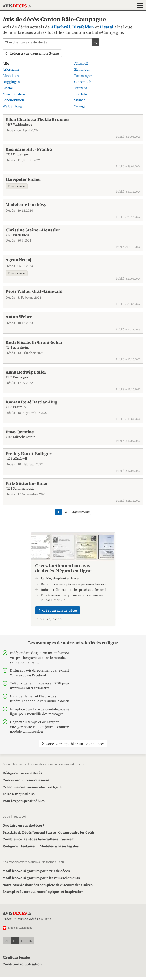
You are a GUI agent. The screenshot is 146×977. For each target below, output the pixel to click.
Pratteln (80, 94)
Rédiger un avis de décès (22, 773)
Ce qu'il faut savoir (15, 816)
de (6, 941)
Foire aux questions (49, 619)
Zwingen (81, 106)
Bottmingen (83, 75)
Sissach (80, 100)
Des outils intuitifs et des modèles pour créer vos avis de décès (43, 764)
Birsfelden (83, 27)
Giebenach (82, 81)
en (30, 941)
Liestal (106, 27)
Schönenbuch (13, 100)
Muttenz (80, 87)
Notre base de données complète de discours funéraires (47, 884)
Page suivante (81, 512)
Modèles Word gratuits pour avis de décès (36, 870)
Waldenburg (12, 106)
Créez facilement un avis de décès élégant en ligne (63, 568)
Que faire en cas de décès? (23, 825)
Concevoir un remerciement (26, 780)
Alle (6, 63)
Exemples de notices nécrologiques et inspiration (43, 891)
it (22, 941)
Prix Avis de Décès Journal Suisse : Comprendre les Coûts (49, 832)
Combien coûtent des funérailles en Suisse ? (38, 839)
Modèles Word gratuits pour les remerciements (41, 877)
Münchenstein (14, 94)
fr (15, 941)
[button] (139, 6)
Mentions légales (16, 957)
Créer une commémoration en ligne (32, 787)
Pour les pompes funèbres (24, 800)
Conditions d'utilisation (22, 964)
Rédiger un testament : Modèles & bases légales (41, 846)
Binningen (82, 69)
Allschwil (60, 27)
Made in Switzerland (20, 927)
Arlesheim (11, 69)
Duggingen (11, 81)
